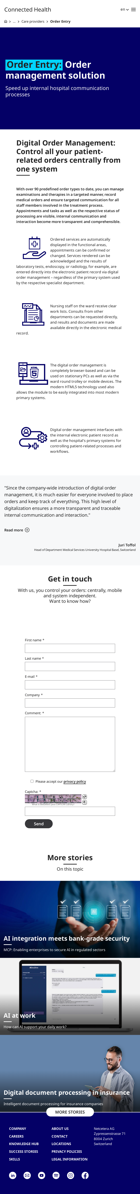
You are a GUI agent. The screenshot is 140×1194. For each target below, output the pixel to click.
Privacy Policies (67, 1151)
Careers (16, 1136)
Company (17, 1128)
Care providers (32, 21)
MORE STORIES (70, 1112)
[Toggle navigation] (133, 9)
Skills (14, 1159)
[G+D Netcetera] (5, 21)
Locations (61, 1143)
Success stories (23, 1151)
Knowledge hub (24, 1143)
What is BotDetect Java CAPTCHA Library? (53, 804)
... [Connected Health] (14, 21)
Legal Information (70, 1159)
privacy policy (75, 781)
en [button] (123, 9)
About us (60, 1128)
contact (60, 1136)
